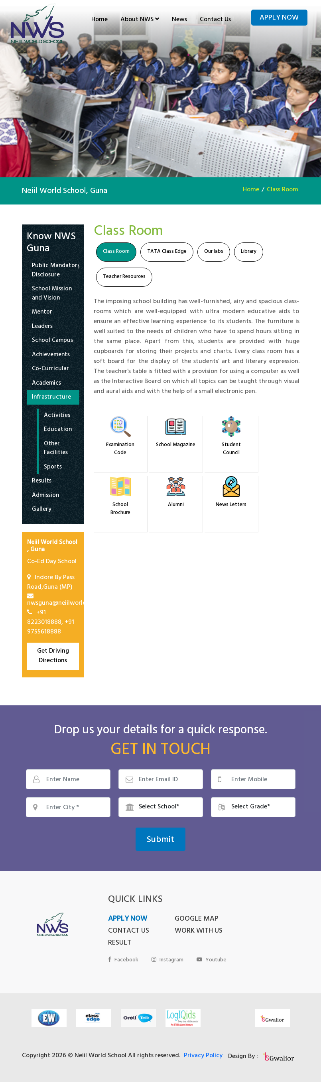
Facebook (123, 960)
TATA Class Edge (167, 252)
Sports (53, 468)
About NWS (139, 20)
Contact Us (215, 20)
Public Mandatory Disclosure (56, 271)
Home (99, 20)
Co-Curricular (50, 369)
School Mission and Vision (52, 294)
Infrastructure (51, 398)
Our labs (213, 252)
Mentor (42, 313)
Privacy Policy (203, 1056)
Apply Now (279, 18)
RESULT (119, 943)
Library (248, 252)
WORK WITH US (193, 931)
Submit (160, 840)
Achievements (51, 355)
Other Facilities (56, 449)
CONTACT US (128, 931)
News (179, 20)
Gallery (41, 510)
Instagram (168, 960)
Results (41, 481)
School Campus (52, 341)
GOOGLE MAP (191, 919)
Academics (46, 384)
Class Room (282, 190)
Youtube (212, 960)
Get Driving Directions (53, 656)
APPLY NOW (127, 919)
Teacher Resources (124, 277)
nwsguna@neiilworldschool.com (72, 603)
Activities (57, 416)
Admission (45, 496)
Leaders (42, 327)
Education (58, 430)
